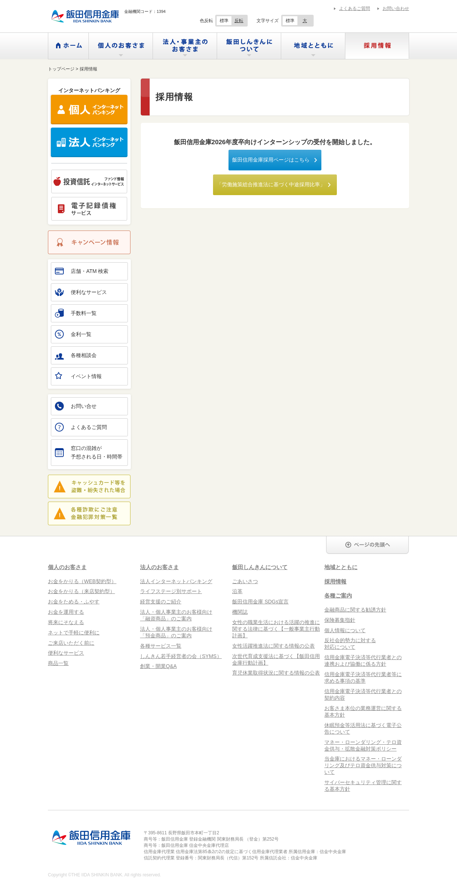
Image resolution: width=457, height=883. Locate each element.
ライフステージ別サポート (171, 591)
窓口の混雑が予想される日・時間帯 (88, 452)
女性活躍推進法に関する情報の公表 (273, 646)
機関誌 (240, 612)
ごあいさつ (245, 581)
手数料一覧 (76, 313)
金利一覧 (73, 334)
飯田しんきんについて (249, 46)
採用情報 (377, 46)
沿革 (237, 591)
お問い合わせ (396, 8)
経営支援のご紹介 (160, 602)
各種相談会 (76, 355)
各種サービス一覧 (160, 646)
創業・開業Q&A (158, 666)
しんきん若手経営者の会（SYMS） (181, 656)
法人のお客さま (159, 567)
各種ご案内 (338, 595)
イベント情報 (78, 375)
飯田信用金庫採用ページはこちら (271, 160)
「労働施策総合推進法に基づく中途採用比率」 (271, 184)
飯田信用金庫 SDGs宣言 (260, 602)
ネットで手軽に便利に (74, 633)
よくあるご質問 (354, 8)
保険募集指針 (339, 620)
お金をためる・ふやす (74, 602)
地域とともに (313, 46)
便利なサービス (81, 292)
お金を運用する (66, 612)
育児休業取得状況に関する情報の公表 (276, 673)
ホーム (68, 46)
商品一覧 (58, 663)
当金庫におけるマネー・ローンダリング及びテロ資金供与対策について (363, 765)
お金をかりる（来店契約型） (81, 591)
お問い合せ (76, 406)
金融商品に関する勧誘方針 (355, 610)
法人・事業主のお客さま (185, 46)
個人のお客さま (121, 46)
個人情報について (345, 630)
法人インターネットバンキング (176, 581)
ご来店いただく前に (71, 643)
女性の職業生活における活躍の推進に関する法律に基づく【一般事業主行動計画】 (276, 628)
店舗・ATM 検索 (81, 271)
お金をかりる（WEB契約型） (82, 581)
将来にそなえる (66, 622)
